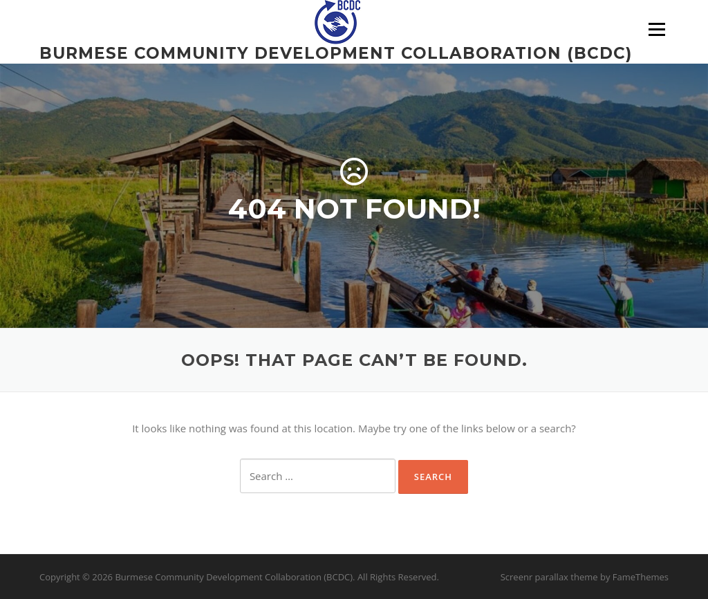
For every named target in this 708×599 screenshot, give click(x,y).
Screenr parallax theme (549, 577)
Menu (656, 29)
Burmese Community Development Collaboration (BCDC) (335, 53)
